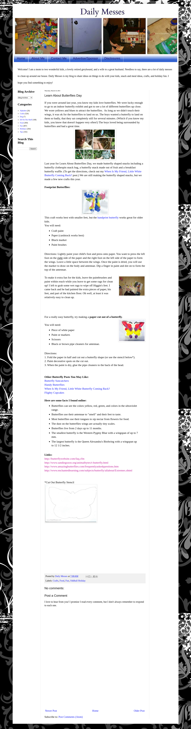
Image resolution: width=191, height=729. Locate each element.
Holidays (23, 129)
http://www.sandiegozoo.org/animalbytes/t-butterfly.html (76, 462)
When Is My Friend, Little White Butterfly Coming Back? (77, 388)
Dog (21, 117)
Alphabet (23, 111)
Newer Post (51, 710)
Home (21, 58)
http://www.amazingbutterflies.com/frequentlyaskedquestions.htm (82, 466)
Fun (67, 580)
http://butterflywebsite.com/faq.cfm (64, 458)
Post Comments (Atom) (71, 716)
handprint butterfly (108, 217)
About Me (38, 58)
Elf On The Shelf (26, 120)
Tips (21, 132)
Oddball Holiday (77, 580)
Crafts (55, 580)
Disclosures (112, 58)
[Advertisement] (95, 686)
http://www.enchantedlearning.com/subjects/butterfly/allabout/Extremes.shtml (88, 470)
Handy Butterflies (55, 384)
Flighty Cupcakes (54, 392)
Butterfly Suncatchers (57, 380)
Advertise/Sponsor (85, 58)
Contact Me (59, 58)
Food (62, 580)
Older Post (139, 710)
